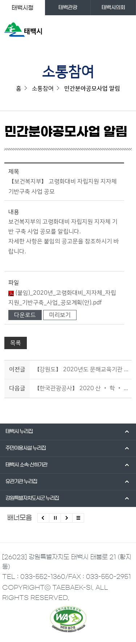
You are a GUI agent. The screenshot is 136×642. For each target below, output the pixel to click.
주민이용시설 (25, 448)
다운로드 (25, 315)
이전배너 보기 (43, 518)
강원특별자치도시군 (32, 498)
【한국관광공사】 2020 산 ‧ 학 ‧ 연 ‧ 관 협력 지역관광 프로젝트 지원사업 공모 (81, 388)
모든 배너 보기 (78, 518)
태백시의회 (113, 7)
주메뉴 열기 (125, 31)
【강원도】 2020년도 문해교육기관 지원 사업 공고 (81, 369)
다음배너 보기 (67, 518)
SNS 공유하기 (127, 135)
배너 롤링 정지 (55, 518)
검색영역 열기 (111, 31)
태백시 (19, 431)
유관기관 (21, 481)
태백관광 (67, 7)
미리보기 (60, 315)
